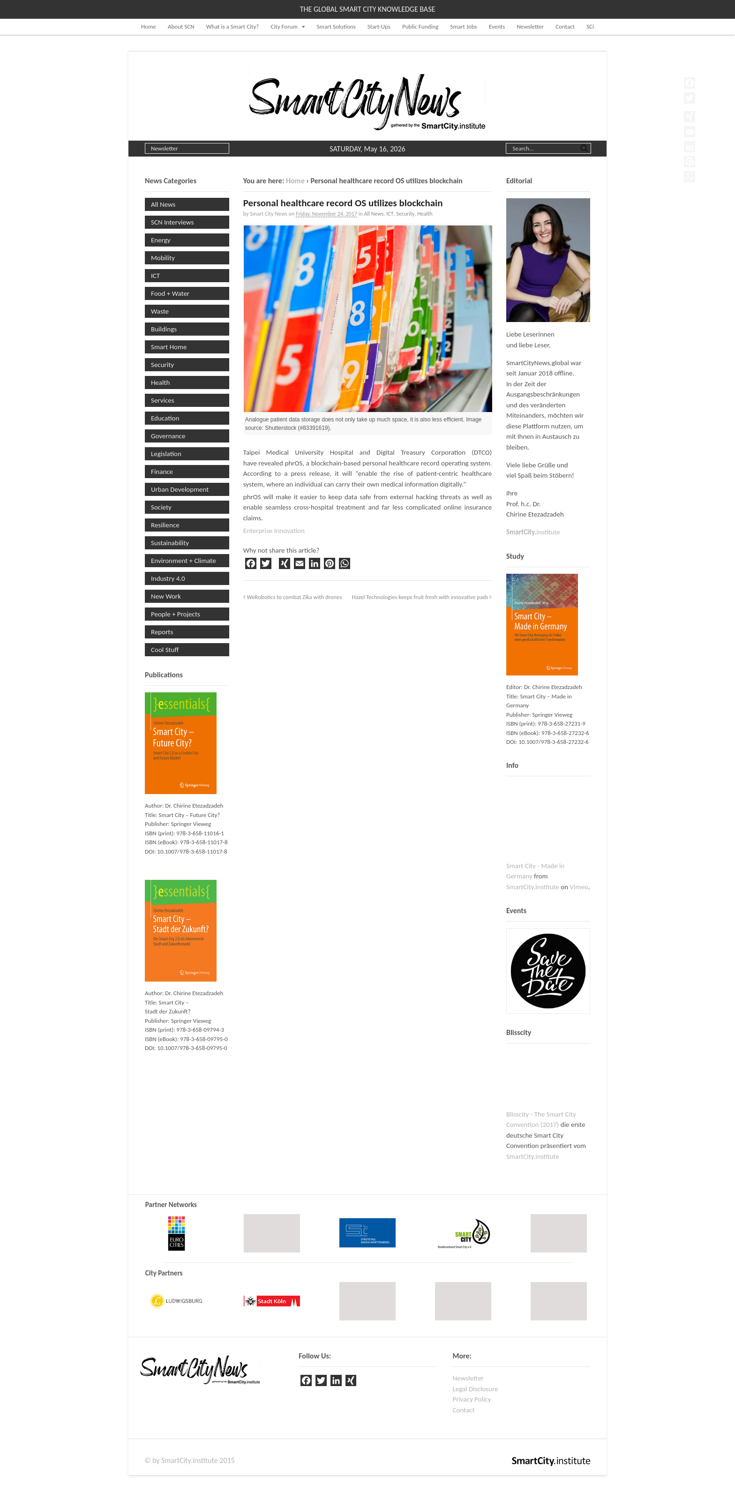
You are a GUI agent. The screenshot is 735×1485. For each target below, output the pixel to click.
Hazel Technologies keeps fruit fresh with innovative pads (422, 596)
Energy (161, 240)
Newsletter (530, 26)
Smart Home (169, 347)
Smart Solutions (336, 26)
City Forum (284, 26)
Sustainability (170, 543)
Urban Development (180, 489)
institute (533, 532)
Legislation (166, 454)
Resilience (165, 525)
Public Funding (420, 26)
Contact (565, 26)
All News (373, 213)
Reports (162, 632)
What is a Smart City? (232, 26)
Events (497, 26)
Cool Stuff (165, 649)
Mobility (163, 258)
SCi (590, 26)
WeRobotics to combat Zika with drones (292, 596)
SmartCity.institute (532, 887)
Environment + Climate (183, 560)
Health (424, 213)
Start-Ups (379, 26)
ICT (389, 213)
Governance (168, 436)
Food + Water (170, 293)
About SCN (181, 26)
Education (165, 418)
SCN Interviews (172, 222)
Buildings (164, 329)
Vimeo (579, 887)
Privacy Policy (471, 1399)
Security (405, 213)
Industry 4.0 (168, 578)
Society (161, 507)
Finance (162, 471)
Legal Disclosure (475, 1389)
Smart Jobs (463, 26)
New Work (166, 596)
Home (148, 26)
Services (162, 400)
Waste (160, 311)
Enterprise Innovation (274, 530)
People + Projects (175, 614)
